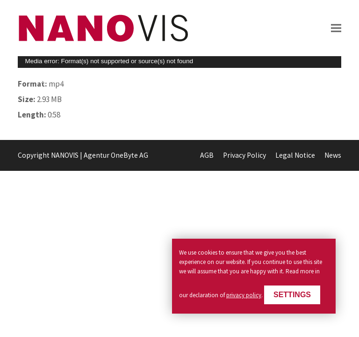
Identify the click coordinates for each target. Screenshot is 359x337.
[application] (179, 62)
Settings (292, 295)
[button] (336, 28)
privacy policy (243, 295)
